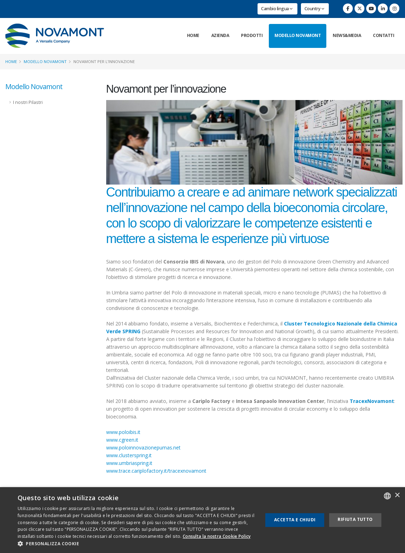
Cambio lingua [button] (277, 9)
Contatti (383, 35)
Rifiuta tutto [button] (355, 519)
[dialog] (202, 520)
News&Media (347, 35)
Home (193, 35)
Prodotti (251, 35)
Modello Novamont (297, 35)
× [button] (397, 495)
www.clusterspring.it (129, 455)
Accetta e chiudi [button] (294, 520)
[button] (137, 544)
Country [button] (314, 9)
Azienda (220, 35)
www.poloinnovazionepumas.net (143, 447)
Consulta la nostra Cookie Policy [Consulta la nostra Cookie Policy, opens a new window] (217, 536)
